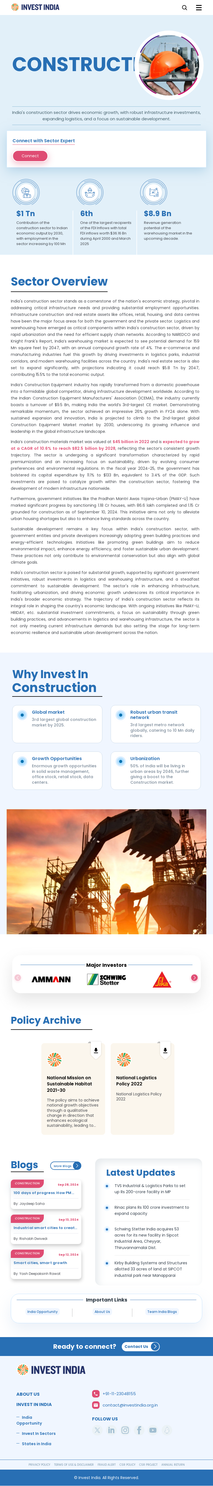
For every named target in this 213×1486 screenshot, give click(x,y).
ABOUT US (28, 1394)
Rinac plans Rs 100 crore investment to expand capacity (152, 1210)
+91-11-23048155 (119, 1394)
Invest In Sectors (39, 1433)
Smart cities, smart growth (40, 1263)
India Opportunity (42, 1311)
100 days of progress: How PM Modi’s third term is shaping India (43, 1193)
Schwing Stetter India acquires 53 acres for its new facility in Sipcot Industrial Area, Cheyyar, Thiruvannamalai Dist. (147, 1238)
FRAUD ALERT (107, 1465)
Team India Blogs (162, 1311)
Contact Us (136, 1346)
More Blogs (67, 1166)
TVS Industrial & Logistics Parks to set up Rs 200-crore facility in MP (150, 1189)
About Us (102, 1311)
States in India (36, 1444)
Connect (30, 156)
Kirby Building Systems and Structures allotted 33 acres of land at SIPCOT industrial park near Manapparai (151, 1269)
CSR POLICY (127, 1465)
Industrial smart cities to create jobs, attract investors (45, 1228)
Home (35, 8)
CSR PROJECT (148, 1465)
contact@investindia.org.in (130, 1405)
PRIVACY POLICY (39, 1465)
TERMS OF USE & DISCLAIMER (74, 1465)
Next (194, 978)
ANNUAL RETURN (173, 1465)
